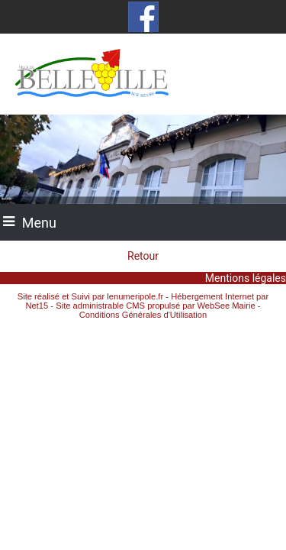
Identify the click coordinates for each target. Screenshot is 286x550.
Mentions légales (245, 278)
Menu (39, 223)
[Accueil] (143, 74)
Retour (143, 256)
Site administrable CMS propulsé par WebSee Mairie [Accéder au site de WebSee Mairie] (155, 305)
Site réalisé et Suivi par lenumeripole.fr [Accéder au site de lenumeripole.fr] (91, 296)
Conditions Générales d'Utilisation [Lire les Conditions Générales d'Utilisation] (143, 314)
